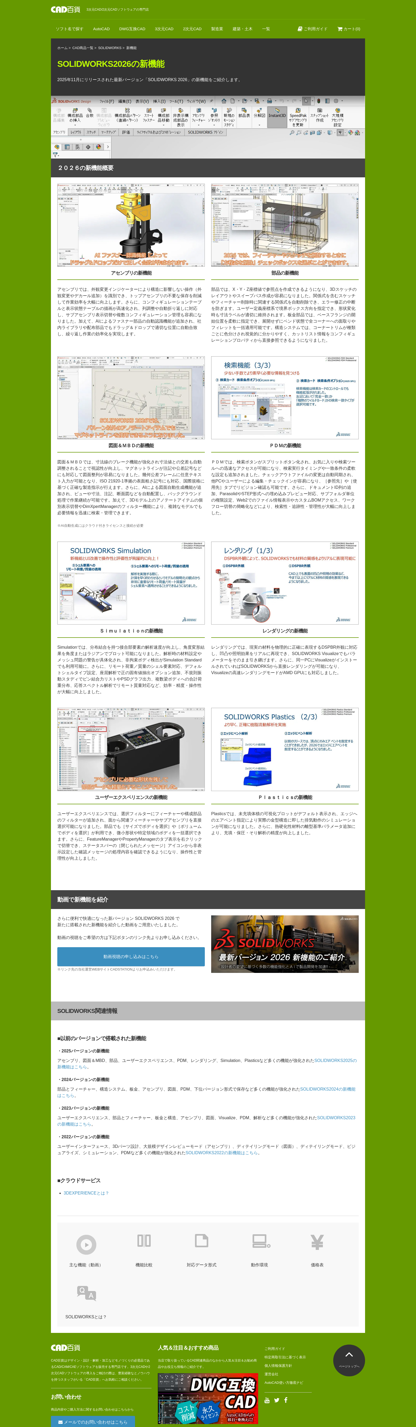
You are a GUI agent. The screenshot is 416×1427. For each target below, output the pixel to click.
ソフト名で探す (70, 29)
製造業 (217, 29)
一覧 (266, 29)
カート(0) (349, 29)
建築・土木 (243, 29)
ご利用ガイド (313, 29)
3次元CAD (164, 29)
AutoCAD (101, 29)
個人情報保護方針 (278, 1314)
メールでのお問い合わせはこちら (92, 1370)
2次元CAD (192, 29)
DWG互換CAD (132, 29)
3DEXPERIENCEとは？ (86, 1193)
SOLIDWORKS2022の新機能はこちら (222, 1153)
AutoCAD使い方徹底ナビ (284, 1331)
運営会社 (271, 1322)
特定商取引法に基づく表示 (285, 1305)
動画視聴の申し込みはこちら (131, 956)
